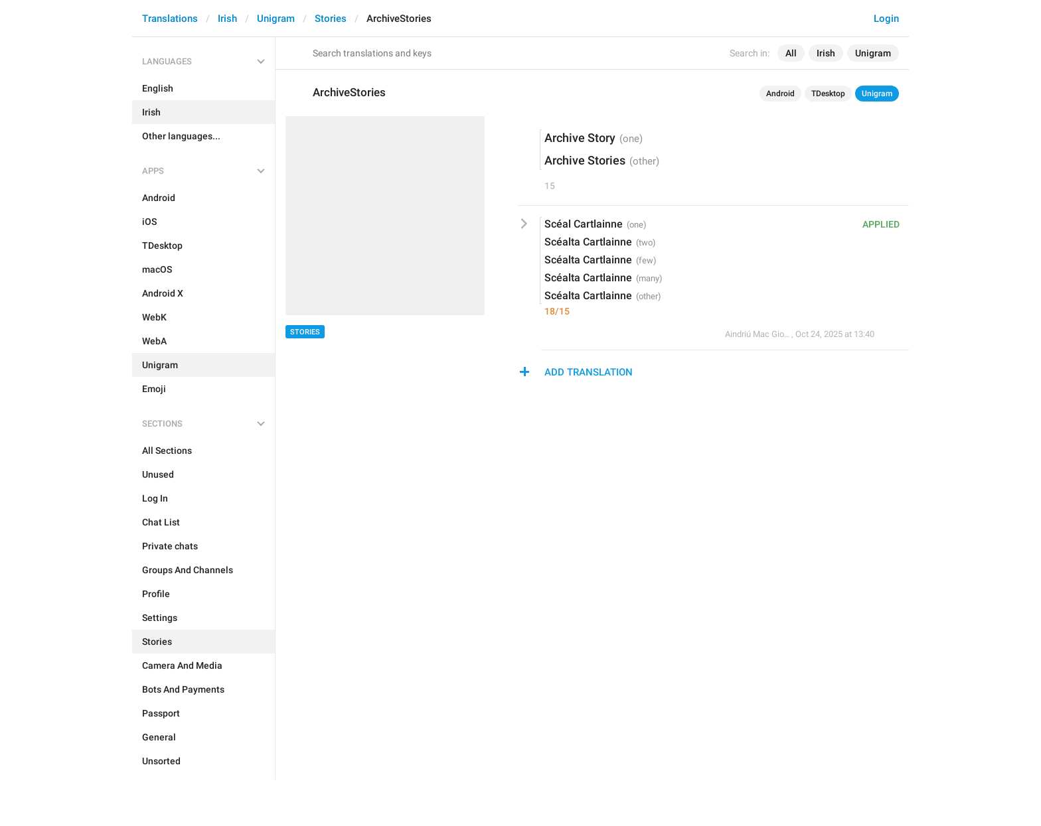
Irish (227, 19)
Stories (331, 19)
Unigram (276, 19)
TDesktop (828, 93)
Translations (170, 19)
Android (780, 93)
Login (886, 19)
